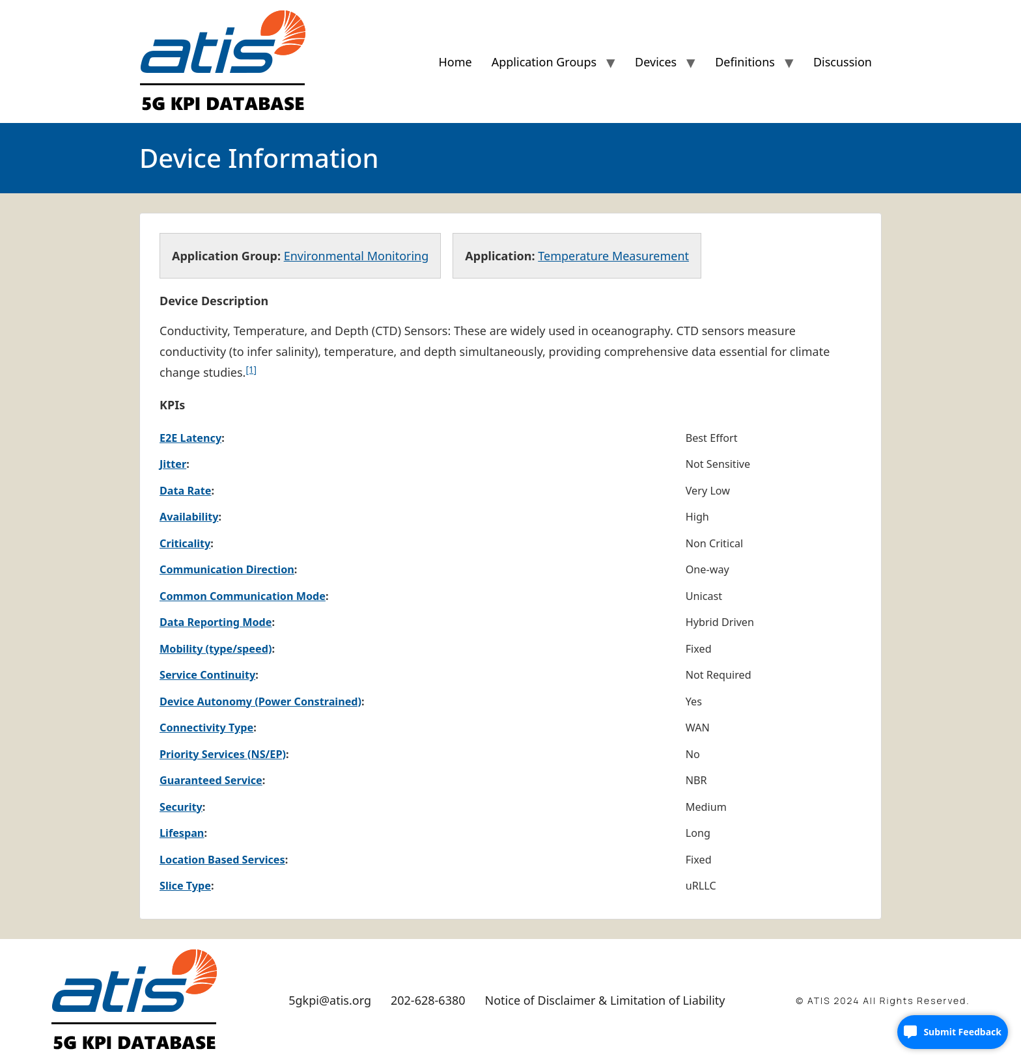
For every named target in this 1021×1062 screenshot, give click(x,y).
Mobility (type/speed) (216, 649)
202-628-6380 (428, 1000)
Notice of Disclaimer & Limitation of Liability (605, 1000)
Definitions (745, 62)
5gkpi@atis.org (329, 1000)
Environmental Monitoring (356, 256)
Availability (189, 517)
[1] (251, 369)
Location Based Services (222, 859)
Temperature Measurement (613, 256)
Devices (656, 62)
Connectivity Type (206, 727)
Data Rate (185, 490)
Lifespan (182, 833)
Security (181, 807)
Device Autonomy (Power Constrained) (260, 701)
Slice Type (185, 885)
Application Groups (544, 62)
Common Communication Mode (243, 596)
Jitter (173, 464)
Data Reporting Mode (216, 622)
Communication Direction (227, 569)
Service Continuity (207, 675)
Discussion (842, 62)
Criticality (185, 543)
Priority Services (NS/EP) (223, 754)
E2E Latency (190, 438)
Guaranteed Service (211, 780)
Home (454, 62)
